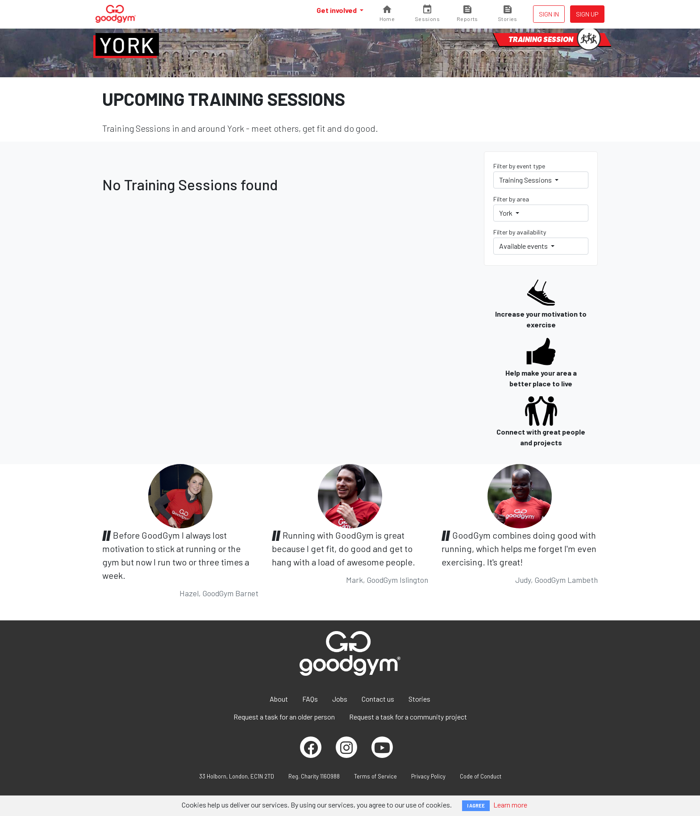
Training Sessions (526, 180)
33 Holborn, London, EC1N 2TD (236, 776)
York (127, 45)
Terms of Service (375, 776)
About (279, 699)
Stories (419, 699)
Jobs (339, 699)
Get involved (337, 10)
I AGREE (476, 805)
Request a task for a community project (408, 716)
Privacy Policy (428, 776)
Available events (524, 246)
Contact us (378, 699)
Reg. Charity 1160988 (314, 776)
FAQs (310, 699)
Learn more (510, 804)
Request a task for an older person (284, 716)
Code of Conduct (480, 776)
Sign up (587, 14)
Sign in (549, 14)
